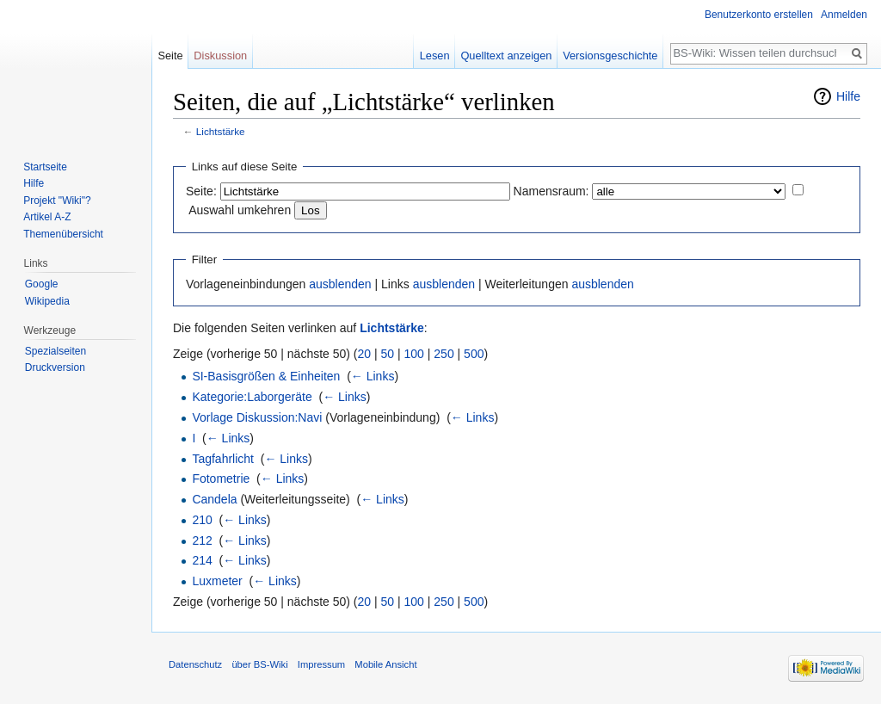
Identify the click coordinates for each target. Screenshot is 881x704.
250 (443, 354)
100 (414, 354)
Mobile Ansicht (385, 664)
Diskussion (220, 55)
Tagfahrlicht (223, 459)
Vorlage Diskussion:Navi (257, 417)
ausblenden (340, 284)
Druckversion (55, 367)
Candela (214, 499)
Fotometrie (221, 478)
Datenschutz (195, 664)
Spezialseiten (55, 351)
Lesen (435, 55)
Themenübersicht (63, 234)
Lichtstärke (220, 131)
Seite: (201, 191)
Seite (169, 55)
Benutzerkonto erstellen (759, 15)
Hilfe (848, 96)
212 (202, 540)
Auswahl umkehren (239, 210)
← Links (373, 376)
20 (365, 354)
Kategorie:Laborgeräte (251, 397)
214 (202, 560)
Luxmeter (217, 581)
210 (202, 520)
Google (42, 284)
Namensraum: (551, 191)
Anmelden (844, 15)
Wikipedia (47, 301)
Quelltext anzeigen (505, 55)
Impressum (321, 664)
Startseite (45, 167)
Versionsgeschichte (610, 55)
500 (474, 354)
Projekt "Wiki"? (57, 201)
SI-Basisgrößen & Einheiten (266, 376)
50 (388, 354)
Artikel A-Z (47, 217)
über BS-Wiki (259, 664)
